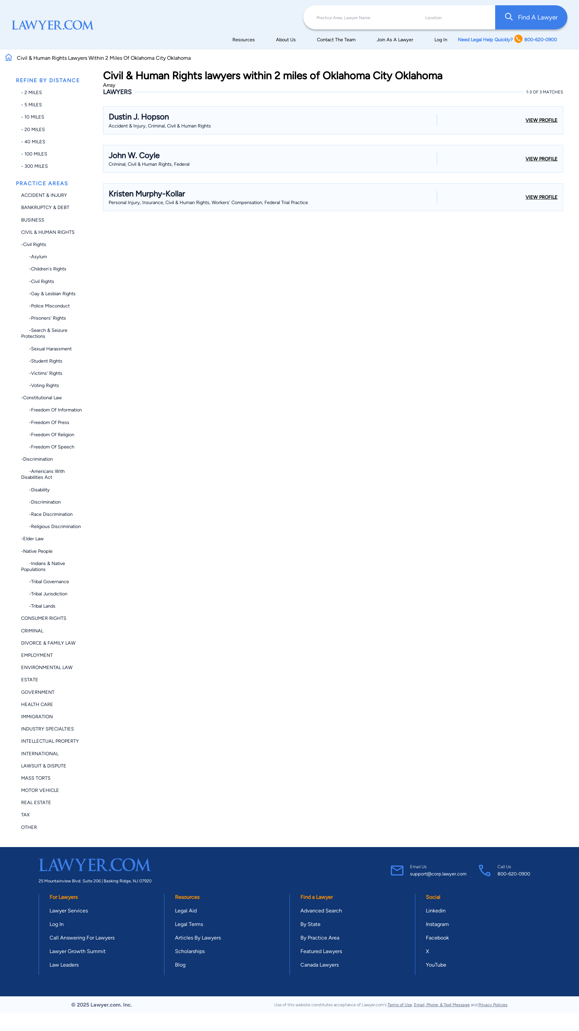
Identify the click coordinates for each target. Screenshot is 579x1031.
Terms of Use (400, 1004)
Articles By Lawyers (198, 938)
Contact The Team (336, 40)
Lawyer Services (69, 910)
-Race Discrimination (47, 514)
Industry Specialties (47, 729)
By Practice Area (319, 938)
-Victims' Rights (41, 373)
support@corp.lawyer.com (438, 874)
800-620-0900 (513, 874)
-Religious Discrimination (51, 526)
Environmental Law (47, 667)
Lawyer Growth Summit (78, 951)
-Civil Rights (33, 244)
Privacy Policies (492, 1004)
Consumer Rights (43, 618)
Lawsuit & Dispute (43, 766)
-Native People (36, 551)
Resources (243, 40)
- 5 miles (31, 105)
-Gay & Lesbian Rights (48, 294)
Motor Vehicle (40, 790)
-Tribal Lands (38, 606)
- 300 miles (34, 166)
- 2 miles (31, 92)
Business (32, 220)
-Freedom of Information (51, 410)
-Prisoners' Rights (43, 318)
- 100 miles (34, 154)
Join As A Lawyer (395, 40)
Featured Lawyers (321, 951)
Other (29, 827)
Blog (180, 965)
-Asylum (34, 257)
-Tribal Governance (45, 582)
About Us (286, 40)
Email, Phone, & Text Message (442, 1004)
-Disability (35, 490)
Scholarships (190, 951)
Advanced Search (321, 910)
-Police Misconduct (45, 306)
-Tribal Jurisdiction (44, 594)
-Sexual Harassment (46, 349)
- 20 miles (33, 129)
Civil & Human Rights (48, 232)
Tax (25, 815)
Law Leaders (64, 965)
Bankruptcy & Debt (45, 207)
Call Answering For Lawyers (82, 938)
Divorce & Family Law (48, 643)
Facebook (437, 938)
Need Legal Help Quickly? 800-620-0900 (507, 39)
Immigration (37, 717)
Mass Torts (36, 778)
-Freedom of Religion (47, 435)
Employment (37, 655)
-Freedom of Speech (47, 447)
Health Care (37, 704)
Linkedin (436, 910)
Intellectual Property (50, 741)
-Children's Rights (43, 269)
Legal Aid (186, 910)
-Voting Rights (40, 385)
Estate (29, 680)
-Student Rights (41, 361)
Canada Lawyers (319, 965)
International (39, 754)
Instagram (437, 924)
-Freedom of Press (45, 422)
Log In (440, 40)
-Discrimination (37, 459)
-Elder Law (32, 539)
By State (310, 924)
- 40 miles (33, 142)
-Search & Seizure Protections (44, 333)
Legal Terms (189, 924)
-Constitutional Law (41, 398)
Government (37, 692)
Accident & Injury (44, 195)
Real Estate (36, 802)
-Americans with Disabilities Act (43, 474)
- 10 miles (32, 117)
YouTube (436, 965)
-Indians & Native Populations (43, 566)
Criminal (32, 631)
